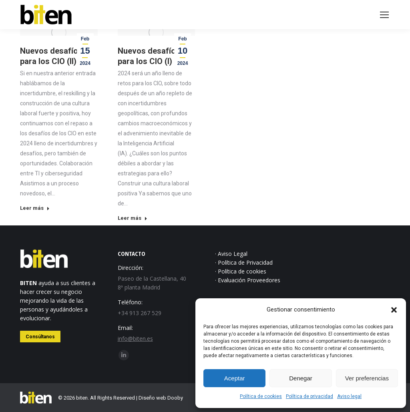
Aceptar (234, 378)
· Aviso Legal (231, 253)
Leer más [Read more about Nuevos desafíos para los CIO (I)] (132, 218)
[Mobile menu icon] (384, 14)
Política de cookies (261, 396)
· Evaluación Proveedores (247, 280)
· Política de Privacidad (244, 262)
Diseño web (152, 398)
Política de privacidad (309, 396)
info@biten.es (135, 338)
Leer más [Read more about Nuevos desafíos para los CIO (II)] (35, 208)
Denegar (300, 378)
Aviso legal (349, 396)
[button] (394, 310)
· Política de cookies (240, 271)
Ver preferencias (367, 378)
